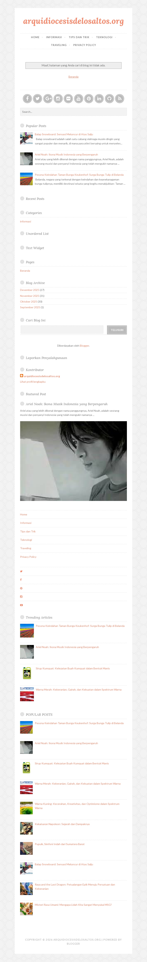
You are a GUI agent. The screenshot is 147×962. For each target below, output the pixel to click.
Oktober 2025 (28, 301)
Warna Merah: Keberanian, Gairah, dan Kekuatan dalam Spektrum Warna (79, 689)
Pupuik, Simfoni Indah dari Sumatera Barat (60, 844)
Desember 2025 (29, 289)
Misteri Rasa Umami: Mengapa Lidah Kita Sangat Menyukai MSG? (73, 904)
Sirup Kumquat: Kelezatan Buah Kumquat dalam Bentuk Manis (73, 668)
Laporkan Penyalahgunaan (46, 358)
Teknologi (104, 37)
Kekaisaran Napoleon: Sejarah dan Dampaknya (62, 824)
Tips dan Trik (79, 37)
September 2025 (30, 307)
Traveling (59, 45)
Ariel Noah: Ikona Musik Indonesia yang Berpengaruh (66, 154)
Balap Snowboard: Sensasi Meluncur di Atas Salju (64, 134)
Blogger (84, 345)
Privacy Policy (84, 45)
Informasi (54, 37)
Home (35, 37)
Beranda (73, 76)
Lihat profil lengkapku (33, 381)
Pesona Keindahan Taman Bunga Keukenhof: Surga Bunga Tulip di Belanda (79, 174)
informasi (25, 221)
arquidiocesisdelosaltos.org (73, 21)
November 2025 (29, 295)
